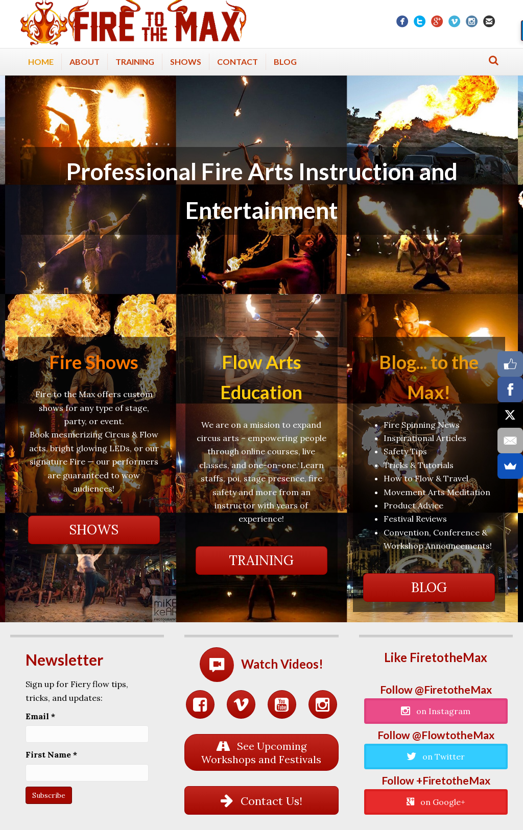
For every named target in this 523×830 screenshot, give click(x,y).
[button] (94, 530)
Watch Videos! (282, 663)
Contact (237, 61)
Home (41, 61)
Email (40, 716)
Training (134, 61)
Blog (285, 61)
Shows (185, 61)
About (84, 61)
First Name (51, 754)
